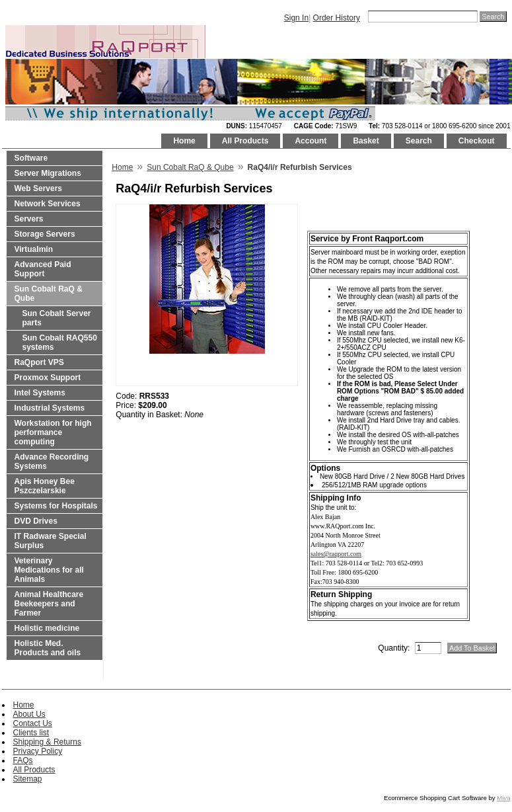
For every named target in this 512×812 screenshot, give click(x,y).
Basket (366, 140)
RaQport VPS (39, 362)
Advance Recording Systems (52, 461)
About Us (29, 714)
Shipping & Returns (47, 742)
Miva (503, 797)
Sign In (296, 17)
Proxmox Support (48, 377)
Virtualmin (34, 249)
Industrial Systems (50, 408)
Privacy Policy (38, 751)
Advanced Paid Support (43, 269)
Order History (336, 17)
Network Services (48, 203)
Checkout (476, 140)
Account (310, 140)
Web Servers (39, 188)
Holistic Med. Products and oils (48, 648)
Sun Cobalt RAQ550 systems (59, 342)
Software (31, 158)
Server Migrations (48, 173)
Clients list (31, 732)
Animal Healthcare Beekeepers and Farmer (49, 604)
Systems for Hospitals (56, 505)
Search (419, 140)
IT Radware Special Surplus (51, 541)
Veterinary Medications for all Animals (49, 570)
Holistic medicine (47, 628)
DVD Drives (36, 521)
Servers (29, 218)
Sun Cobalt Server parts (56, 318)
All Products (245, 140)
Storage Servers (45, 234)
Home (184, 140)
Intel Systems (40, 392)
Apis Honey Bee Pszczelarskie (45, 486)
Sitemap (27, 779)
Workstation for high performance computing (53, 432)
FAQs (23, 760)
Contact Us (32, 723)
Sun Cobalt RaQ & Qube (49, 293)
